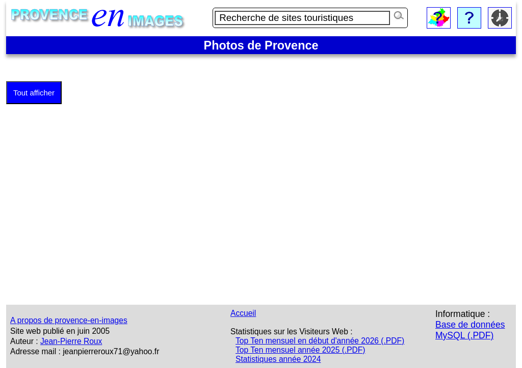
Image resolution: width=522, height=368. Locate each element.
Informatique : (462, 314)
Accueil (243, 313)
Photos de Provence (261, 45)
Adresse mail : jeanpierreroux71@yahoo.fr (84, 351)
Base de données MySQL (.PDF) (470, 330)
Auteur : (24, 341)
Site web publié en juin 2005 (60, 331)
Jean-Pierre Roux (71, 341)
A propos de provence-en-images (68, 320)
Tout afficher (34, 92)
